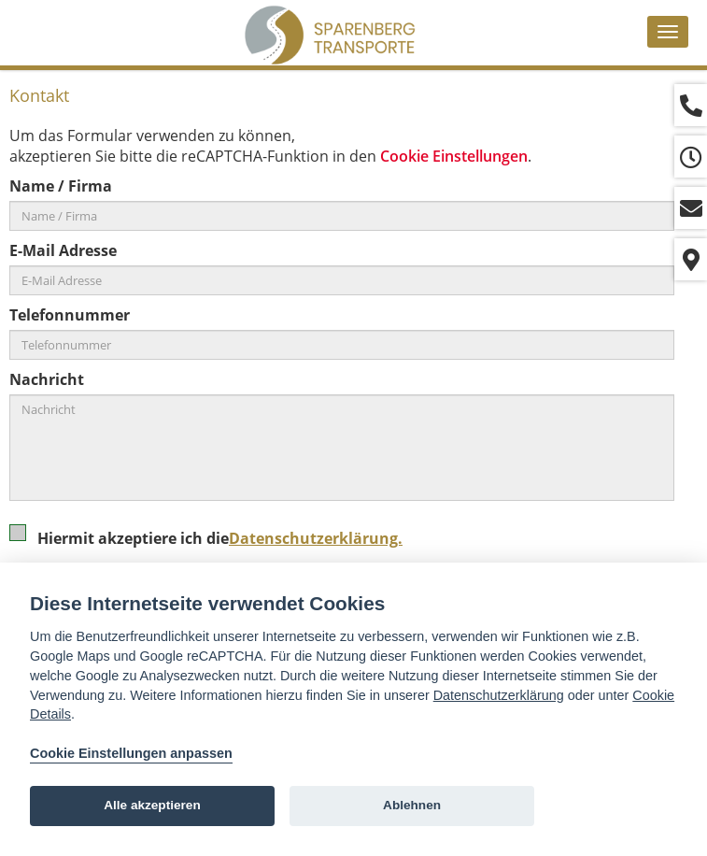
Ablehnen (412, 805)
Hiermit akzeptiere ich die (212, 544)
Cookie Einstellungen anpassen (131, 753)
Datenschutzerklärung (498, 695)
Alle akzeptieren (152, 805)
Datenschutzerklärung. (316, 538)
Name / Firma (60, 186)
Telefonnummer (69, 315)
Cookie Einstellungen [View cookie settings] (454, 156)
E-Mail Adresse (63, 250)
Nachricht (46, 379)
